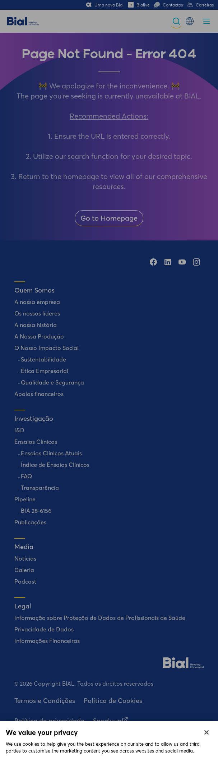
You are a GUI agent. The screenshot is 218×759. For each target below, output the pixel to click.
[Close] (206, 739)
